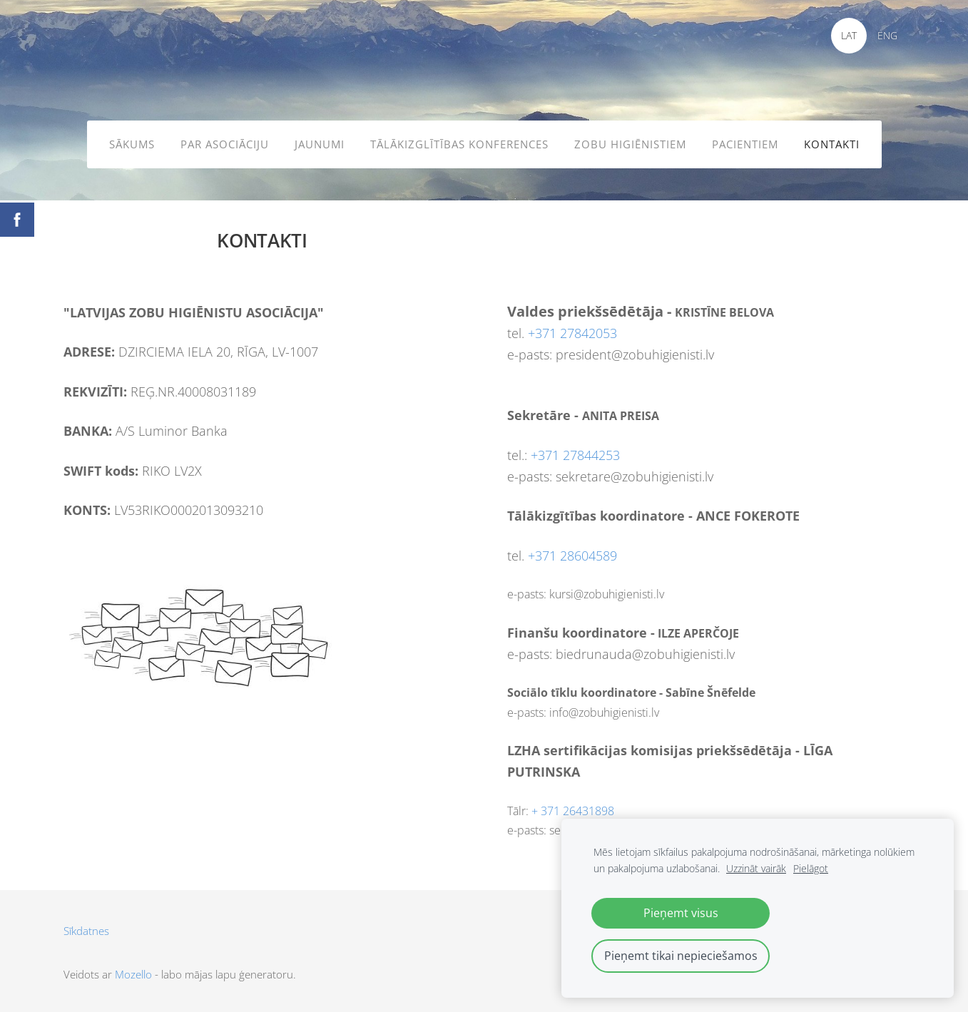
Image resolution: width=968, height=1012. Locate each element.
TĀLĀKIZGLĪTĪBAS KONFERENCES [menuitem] (459, 144)
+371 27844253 (575, 455)
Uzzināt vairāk (756, 868)
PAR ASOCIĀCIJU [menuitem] (224, 144)
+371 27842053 (572, 333)
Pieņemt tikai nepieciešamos (681, 956)
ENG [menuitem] (887, 35)
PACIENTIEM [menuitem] (745, 144)
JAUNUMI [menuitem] (320, 144)
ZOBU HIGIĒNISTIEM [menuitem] (630, 144)
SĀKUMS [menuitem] (132, 144)
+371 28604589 (572, 555)
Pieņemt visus (680, 913)
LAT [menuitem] (849, 35)
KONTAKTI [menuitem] (832, 144)
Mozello (133, 974)
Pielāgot (810, 868)
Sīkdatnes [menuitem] (86, 931)
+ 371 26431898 (572, 811)
